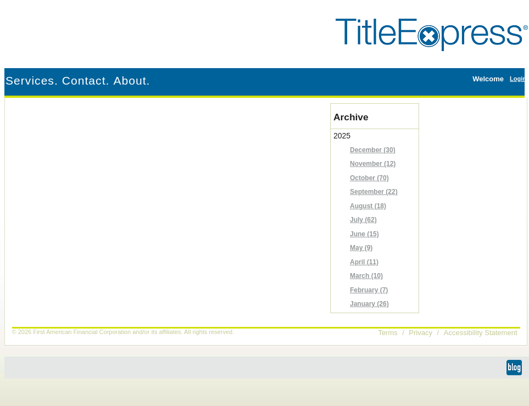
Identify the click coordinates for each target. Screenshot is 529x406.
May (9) (361, 248)
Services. (31, 80)
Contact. (86, 80)
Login (518, 78)
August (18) (368, 206)
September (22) (374, 192)
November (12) (373, 164)
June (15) (364, 234)
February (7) (369, 290)
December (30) (373, 150)
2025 (376, 221)
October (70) (369, 178)
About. (131, 80)
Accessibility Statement (480, 333)
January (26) (369, 304)
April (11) (364, 262)
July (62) (363, 220)
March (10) (366, 276)
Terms (387, 333)
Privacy (420, 333)
